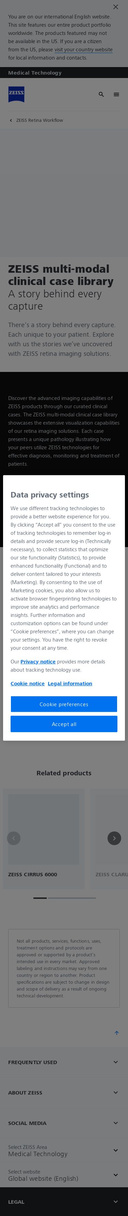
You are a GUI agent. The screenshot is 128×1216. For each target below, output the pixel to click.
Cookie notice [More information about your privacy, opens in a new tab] (28, 683)
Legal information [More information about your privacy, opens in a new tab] (70, 683)
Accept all (64, 724)
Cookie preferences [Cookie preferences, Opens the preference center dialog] (64, 704)
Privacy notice (38, 661)
